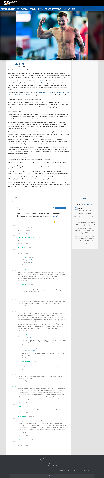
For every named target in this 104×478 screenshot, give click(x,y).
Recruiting (82, 3)
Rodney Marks (22, 406)
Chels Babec (21, 247)
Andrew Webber (26, 334)
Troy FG (24, 257)
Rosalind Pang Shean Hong (26, 237)
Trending (26, 3)
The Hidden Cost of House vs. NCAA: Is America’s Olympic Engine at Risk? (84, 231)
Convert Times (48, 464)
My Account (74, 3)
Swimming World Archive (51, 466)
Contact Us (62, 470)
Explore (42, 460)
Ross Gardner (22, 227)
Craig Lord (20, 64)
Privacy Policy (78, 470)
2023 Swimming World (50, 468)
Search (60, 458)
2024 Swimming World (50, 462)
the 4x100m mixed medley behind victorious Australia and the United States (39, 97)
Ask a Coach (46, 3)
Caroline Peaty (32, 287)
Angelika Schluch (23, 439)
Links (63, 458)
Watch (36, 3)
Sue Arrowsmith (22, 298)
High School (56, 3)
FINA (42, 83)
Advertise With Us (87, 470)
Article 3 (38, 162)
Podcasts (65, 3)
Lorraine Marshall (23, 416)
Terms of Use (55, 216)
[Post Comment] (60, 208)
